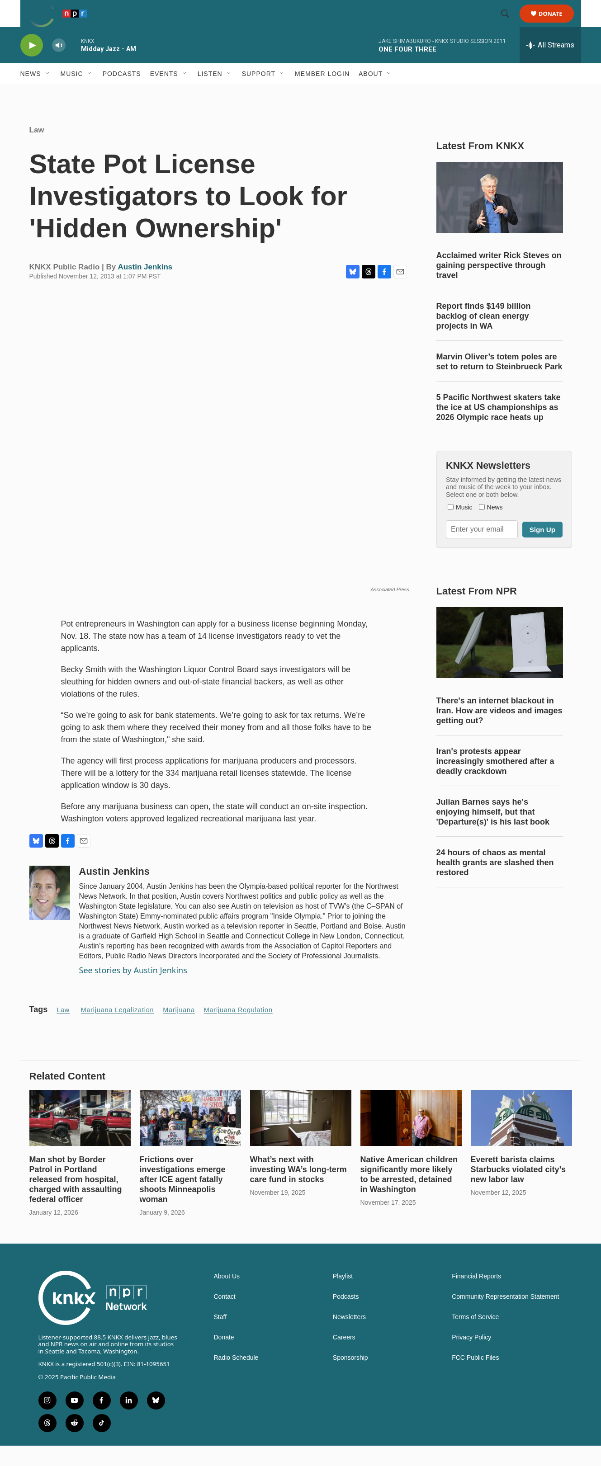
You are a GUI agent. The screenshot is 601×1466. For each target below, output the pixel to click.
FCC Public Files (475, 1378)
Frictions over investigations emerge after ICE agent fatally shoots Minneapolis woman (183, 1199)
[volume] (58, 66)
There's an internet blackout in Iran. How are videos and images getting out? (499, 731)
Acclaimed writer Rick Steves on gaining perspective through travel (499, 285)
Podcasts (122, 94)
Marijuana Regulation (238, 1030)
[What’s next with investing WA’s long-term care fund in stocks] (300, 1138)
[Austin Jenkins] (49, 913)
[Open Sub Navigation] (48, 94)
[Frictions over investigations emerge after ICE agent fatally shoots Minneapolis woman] (190, 1138)
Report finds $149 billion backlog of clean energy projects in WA (483, 336)
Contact (225, 1317)
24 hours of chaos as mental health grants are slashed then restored (495, 882)
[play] (31, 66)
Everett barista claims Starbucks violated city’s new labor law (518, 1189)
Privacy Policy (471, 1357)
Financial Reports (476, 1296)
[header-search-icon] (509, 24)
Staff (220, 1337)
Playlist (343, 1296)
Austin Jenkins (145, 287)
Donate (556, 24)
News (30, 94)
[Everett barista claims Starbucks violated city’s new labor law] (521, 1138)
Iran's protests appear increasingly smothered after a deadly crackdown (495, 781)
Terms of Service (475, 1337)
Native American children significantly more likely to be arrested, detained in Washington (409, 1194)
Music (72, 94)
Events (164, 94)
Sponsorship (350, 1378)
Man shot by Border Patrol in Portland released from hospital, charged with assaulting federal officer (75, 1199)
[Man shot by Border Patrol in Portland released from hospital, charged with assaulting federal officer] (80, 1138)
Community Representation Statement (505, 1317)
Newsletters (349, 1337)
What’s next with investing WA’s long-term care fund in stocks (298, 1189)
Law (36, 150)
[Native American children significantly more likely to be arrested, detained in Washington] (411, 1138)
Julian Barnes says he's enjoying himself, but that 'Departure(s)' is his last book (493, 832)
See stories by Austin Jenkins (133, 990)
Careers (344, 1357)
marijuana (178, 1030)
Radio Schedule (236, 1378)
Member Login (322, 94)
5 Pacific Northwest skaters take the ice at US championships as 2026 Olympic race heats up (498, 427)
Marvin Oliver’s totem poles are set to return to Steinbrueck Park (499, 381)
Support (258, 94)
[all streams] (550, 65)
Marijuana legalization (117, 1030)
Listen (210, 94)
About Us (227, 1296)
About (371, 94)
